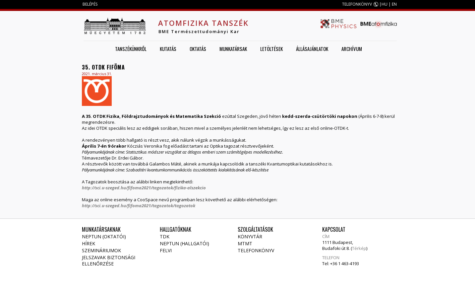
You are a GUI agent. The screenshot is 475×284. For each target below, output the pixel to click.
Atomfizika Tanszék (203, 23)
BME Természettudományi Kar (199, 31)
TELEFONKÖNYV (357, 4)
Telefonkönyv (256, 250)
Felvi (166, 250)
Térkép (359, 248)
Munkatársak (233, 48)
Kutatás (168, 48)
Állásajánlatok (312, 48)
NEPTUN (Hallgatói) (184, 243)
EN (394, 4)
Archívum (351, 48)
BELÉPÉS (90, 4)
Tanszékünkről (131, 48)
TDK (164, 236)
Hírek (88, 243)
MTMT (245, 243)
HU (384, 4)
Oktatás (198, 48)
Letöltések (271, 48)
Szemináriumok (101, 250)
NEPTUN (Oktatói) (104, 236)
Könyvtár (250, 236)
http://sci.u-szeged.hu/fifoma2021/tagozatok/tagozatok (138, 206)
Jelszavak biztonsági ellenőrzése (109, 260)
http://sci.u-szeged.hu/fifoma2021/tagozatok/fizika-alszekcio (144, 188)
